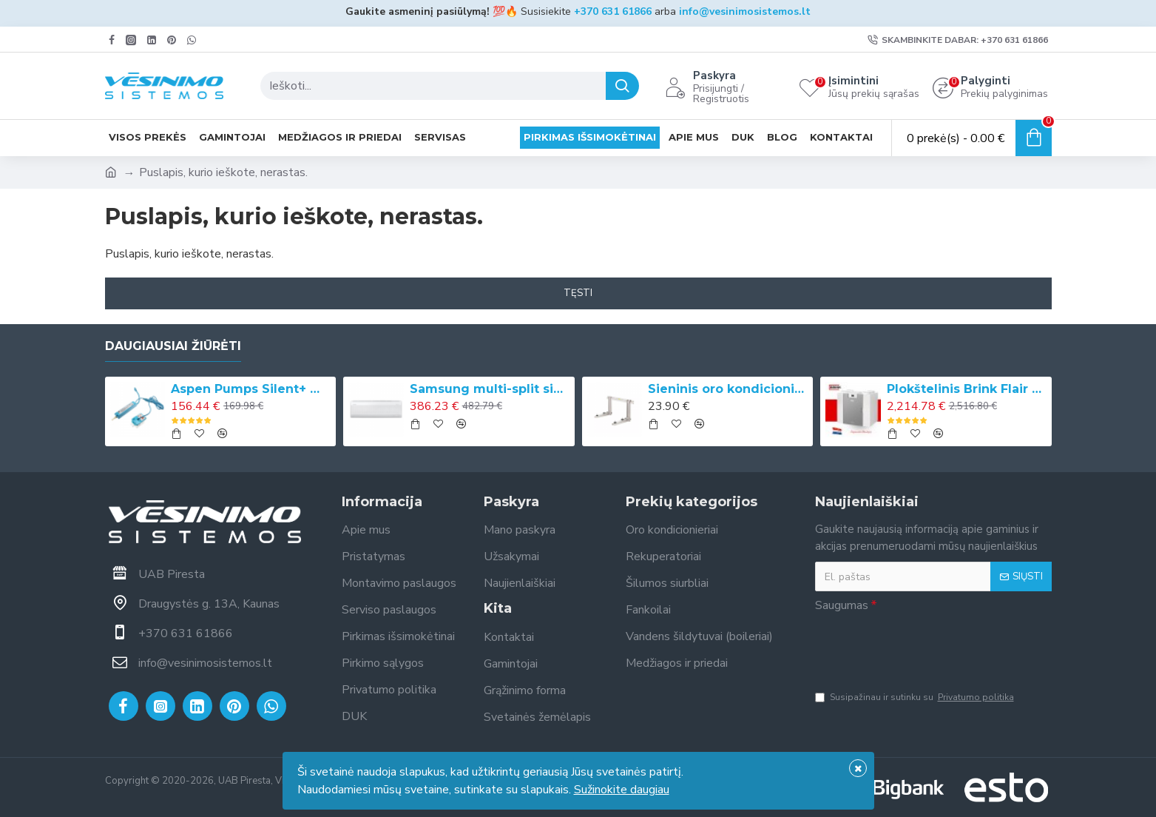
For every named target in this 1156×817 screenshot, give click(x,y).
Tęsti (578, 293)
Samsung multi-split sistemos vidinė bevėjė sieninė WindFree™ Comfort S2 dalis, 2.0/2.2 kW (489, 389)
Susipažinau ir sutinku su (915, 697)
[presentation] (927, 647)
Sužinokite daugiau (621, 789)
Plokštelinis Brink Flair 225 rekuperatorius (967, 389)
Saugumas (841, 605)
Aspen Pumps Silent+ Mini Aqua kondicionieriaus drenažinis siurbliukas (251, 389)
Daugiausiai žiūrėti (173, 346)
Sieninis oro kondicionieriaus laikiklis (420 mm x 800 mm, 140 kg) (728, 389)
